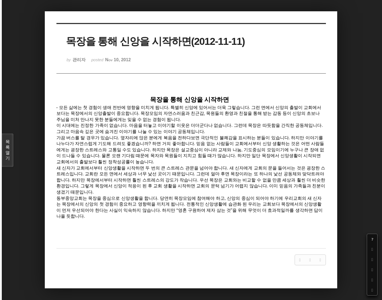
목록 (7, 150)
